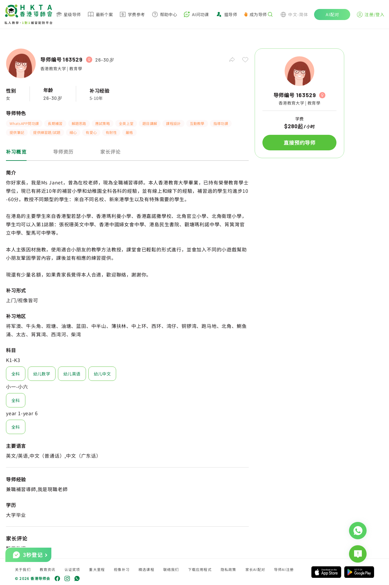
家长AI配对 (255, 569)
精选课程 (146, 569)
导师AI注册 (284, 569)
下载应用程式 (200, 569)
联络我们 (171, 569)
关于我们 (23, 569)
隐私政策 (228, 569)
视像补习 (122, 569)
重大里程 (97, 569)
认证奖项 (72, 569)
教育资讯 (48, 569)
